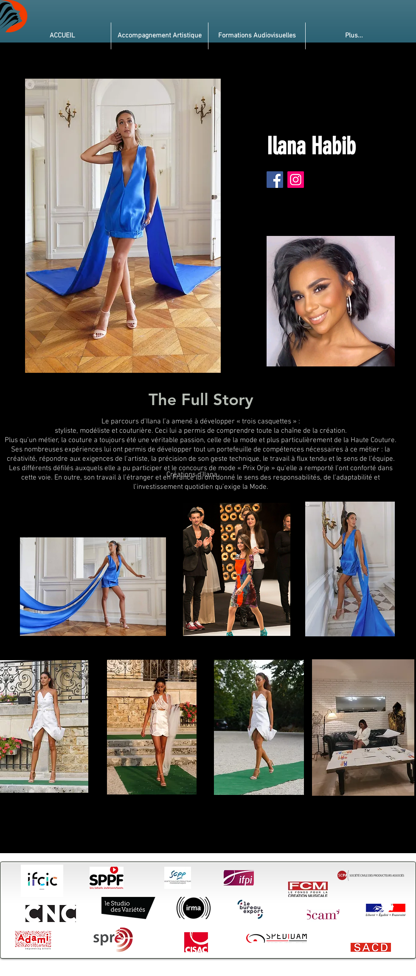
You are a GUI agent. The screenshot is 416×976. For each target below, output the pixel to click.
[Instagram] (295, 179)
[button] (159, 36)
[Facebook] (275, 179)
